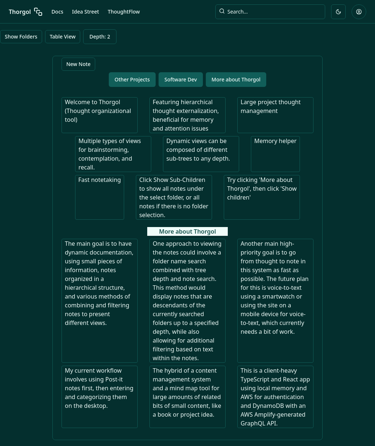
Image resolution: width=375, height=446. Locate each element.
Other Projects (132, 79)
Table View (62, 36)
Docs (57, 11)
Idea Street (85, 11)
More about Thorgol (236, 79)
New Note (78, 64)
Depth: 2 (99, 36)
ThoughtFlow (124, 11)
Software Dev (180, 79)
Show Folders (21, 36)
